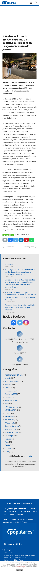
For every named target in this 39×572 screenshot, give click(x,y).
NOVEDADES (10, 410)
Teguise (8, 439)
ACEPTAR (19, 570)
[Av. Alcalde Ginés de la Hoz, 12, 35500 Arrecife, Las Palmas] (20, 334)
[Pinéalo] (26, 240)
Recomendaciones (12, 426)
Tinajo (7, 445)
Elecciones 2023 (11, 394)
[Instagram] (26, 322)
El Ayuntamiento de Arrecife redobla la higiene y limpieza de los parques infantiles (20, 307)
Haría (7, 403)
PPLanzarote (10, 423)
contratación (10, 391)
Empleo (8, 397)
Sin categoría (10, 435)
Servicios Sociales (11, 432)
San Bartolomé (10, 429)
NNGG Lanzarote (11, 407)
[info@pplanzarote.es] (20, 359)
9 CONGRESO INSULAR (13, 375)
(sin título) (9, 264)
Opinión (8, 413)
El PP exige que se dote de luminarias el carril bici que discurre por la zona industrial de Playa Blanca (20, 271)
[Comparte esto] (10, 240)
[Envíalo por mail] (4, 240)
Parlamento (9, 416)
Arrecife (8, 378)
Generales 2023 (11, 400)
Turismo (8, 448)
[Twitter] (20, 322)
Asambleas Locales (12, 381)
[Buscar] (36, 2)
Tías (6, 442)
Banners (8, 384)
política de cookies (20, 566)
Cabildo (8, 387)
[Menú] (31, 2)
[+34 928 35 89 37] (20, 348)
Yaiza (7, 451)
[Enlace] (9, 3)
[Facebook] (13, 322)
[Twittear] (15, 240)
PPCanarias (9, 419)
